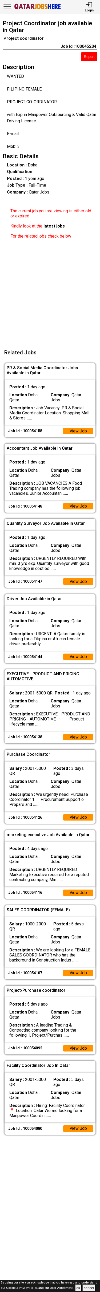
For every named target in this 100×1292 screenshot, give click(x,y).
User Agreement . (62, 1288)
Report (89, 57)
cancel (89, 1288)
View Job (78, 431)
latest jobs (54, 226)
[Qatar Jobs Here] (38, 8)
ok (78, 1288)
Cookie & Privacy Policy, (22, 1288)
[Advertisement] (50, 293)
